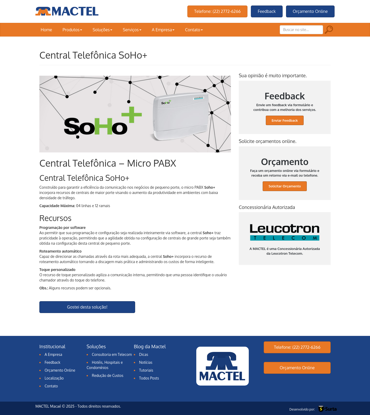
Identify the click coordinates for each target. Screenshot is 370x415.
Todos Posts (149, 378)
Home (46, 29)
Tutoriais (146, 370)
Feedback (267, 11)
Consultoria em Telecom (112, 354)
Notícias (145, 362)
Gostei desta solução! (87, 307)
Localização (54, 378)
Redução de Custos (107, 375)
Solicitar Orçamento (284, 186)
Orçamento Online (310, 11)
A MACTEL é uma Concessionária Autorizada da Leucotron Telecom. (285, 239)
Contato (194, 29)
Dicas (143, 354)
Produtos (72, 29)
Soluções (102, 29)
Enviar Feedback (285, 120)
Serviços (132, 29)
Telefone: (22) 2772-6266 (217, 11)
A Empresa (163, 29)
